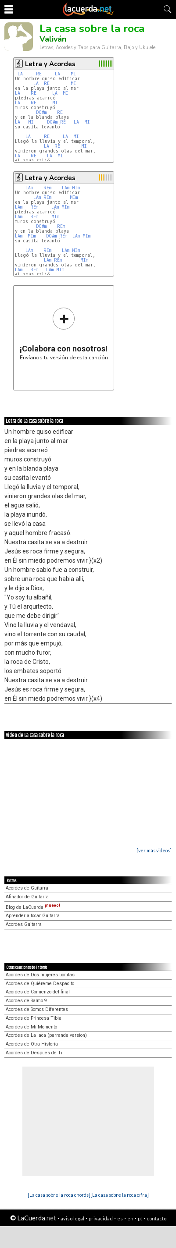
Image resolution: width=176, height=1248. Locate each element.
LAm (29, 188)
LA (20, 74)
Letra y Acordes (50, 64)
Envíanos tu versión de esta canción (64, 333)
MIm (76, 188)
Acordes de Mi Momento (31, 1027)
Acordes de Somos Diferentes (37, 1009)
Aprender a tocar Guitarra (33, 915)
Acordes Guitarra (24, 924)
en (130, 1218)
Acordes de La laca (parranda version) (46, 1035)
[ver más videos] (154, 850)
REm (47, 188)
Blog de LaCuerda (33, 907)
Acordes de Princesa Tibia (33, 1018)
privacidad (101, 1218)
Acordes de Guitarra (27, 888)
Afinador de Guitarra (27, 897)
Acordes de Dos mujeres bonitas (40, 975)
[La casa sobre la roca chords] (59, 1195)
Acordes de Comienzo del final (38, 992)
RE (39, 74)
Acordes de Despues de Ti (34, 1053)
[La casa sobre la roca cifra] (119, 1195)
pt (140, 1218)
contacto (156, 1218)
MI (73, 74)
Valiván (53, 39)
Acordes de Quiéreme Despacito (40, 983)
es (120, 1218)
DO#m (41, 112)
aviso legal (72, 1218)
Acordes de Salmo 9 (26, 1000)
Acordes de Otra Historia (32, 1044)
